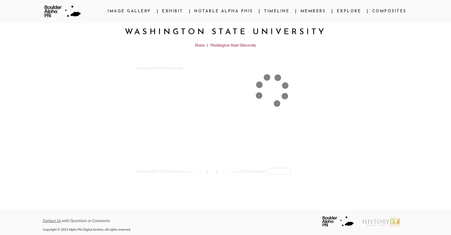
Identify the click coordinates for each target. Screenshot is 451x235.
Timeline (276, 11)
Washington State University (233, 45)
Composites (389, 11)
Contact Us (52, 220)
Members (313, 11)
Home (200, 45)
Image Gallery (129, 11)
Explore (349, 11)
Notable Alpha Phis (223, 11)
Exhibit (172, 11)
